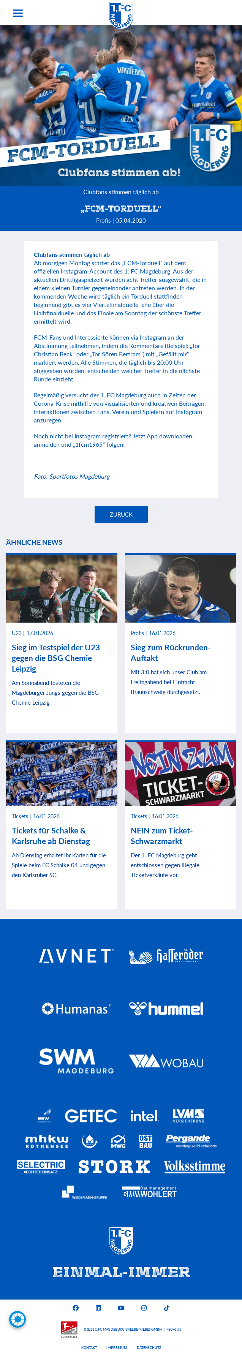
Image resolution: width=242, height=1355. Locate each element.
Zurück (121, 514)
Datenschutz (149, 1348)
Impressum (116, 1348)
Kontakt (89, 1348)
